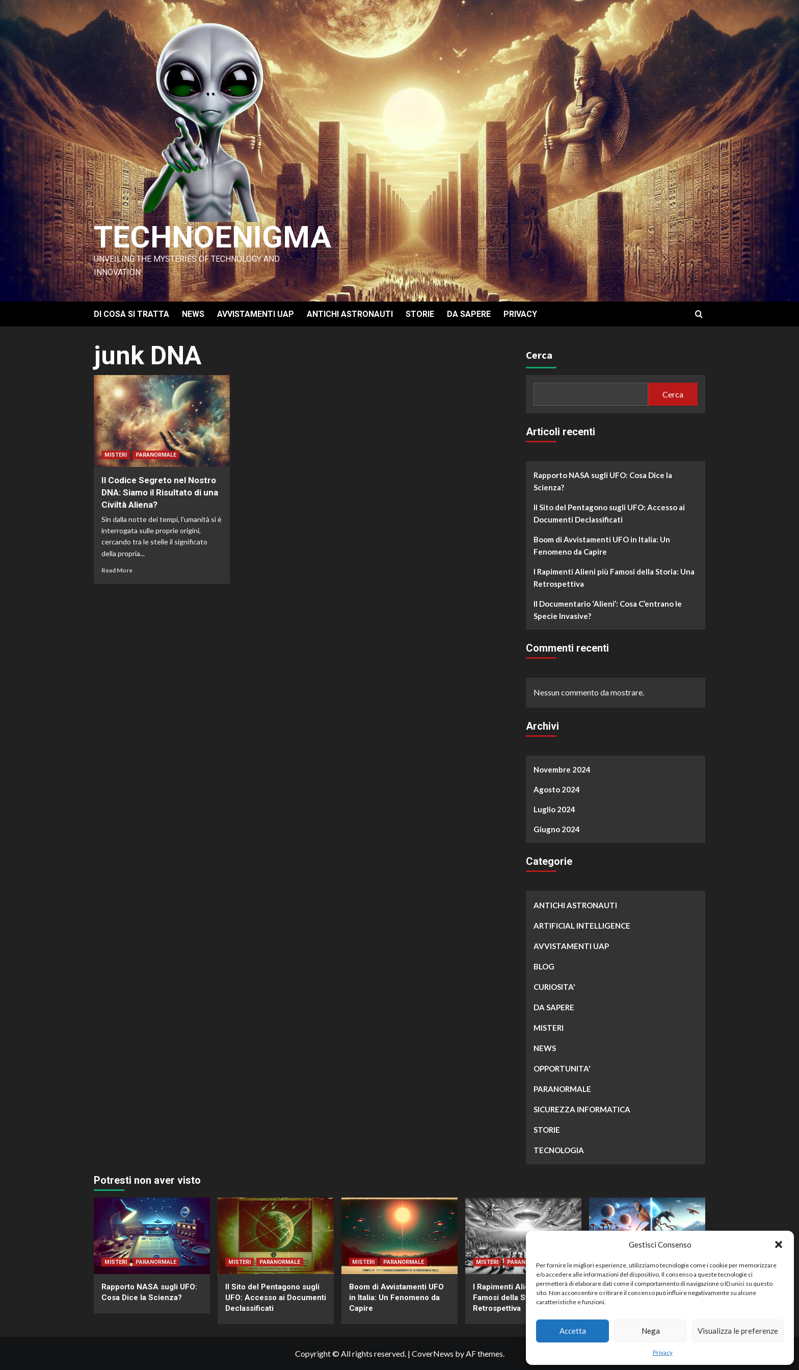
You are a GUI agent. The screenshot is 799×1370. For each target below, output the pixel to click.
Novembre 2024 (562, 769)
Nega (651, 1330)
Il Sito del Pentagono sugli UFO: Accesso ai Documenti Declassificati (609, 513)
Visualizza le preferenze (738, 1330)
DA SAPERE (469, 314)
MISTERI (115, 455)
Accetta (573, 1330)
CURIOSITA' (554, 986)
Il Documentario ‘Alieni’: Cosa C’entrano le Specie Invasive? (608, 609)
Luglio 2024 (554, 809)
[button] (779, 1244)
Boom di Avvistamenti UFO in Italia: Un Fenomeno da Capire (602, 545)
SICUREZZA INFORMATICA (582, 1109)
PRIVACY (520, 314)
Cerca (539, 354)
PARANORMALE (156, 455)
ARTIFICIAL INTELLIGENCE (582, 925)
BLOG (544, 966)
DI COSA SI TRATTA (131, 314)
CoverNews (433, 1353)
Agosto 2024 (557, 789)
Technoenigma (212, 237)
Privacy (663, 1352)
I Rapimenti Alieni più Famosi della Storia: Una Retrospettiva (614, 577)
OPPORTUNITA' (562, 1068)
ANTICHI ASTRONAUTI (350, 314)
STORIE (420, 314)
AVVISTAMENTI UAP (255, 314)
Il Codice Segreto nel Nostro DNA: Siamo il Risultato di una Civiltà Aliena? (159, 492)
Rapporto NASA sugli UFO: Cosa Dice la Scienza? (603, 481)
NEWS (193, 314)
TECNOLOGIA (559, 1150)
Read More (116, 570)
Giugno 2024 (557, 829)
